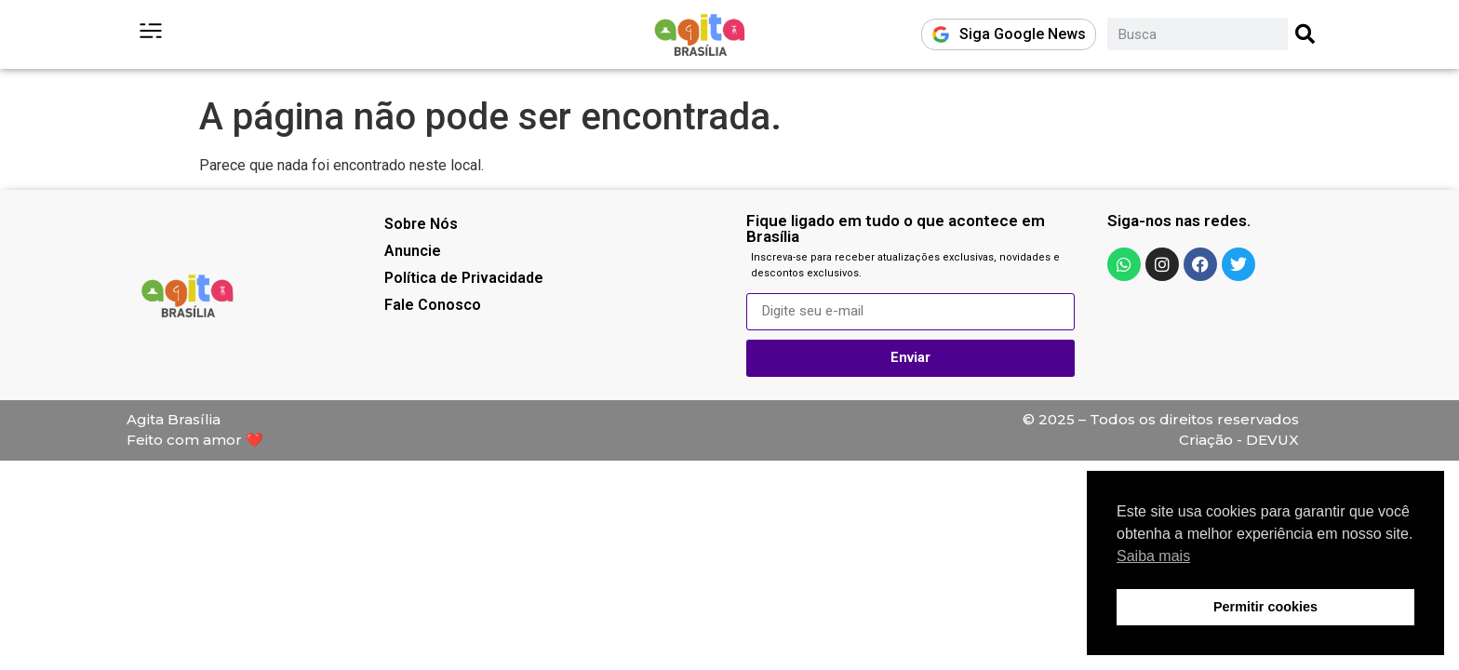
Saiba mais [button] (1153, 556)
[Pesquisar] (1306, 34)
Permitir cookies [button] (1265, 606)
